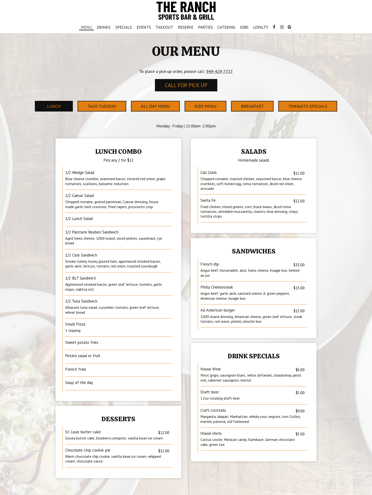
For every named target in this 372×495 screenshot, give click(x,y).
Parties (205, 27)
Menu (86, 27)
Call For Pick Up (186, 85)
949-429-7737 (219, 71)
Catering (226, 27)
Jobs (244, 27)
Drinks (104, 27)
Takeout (163, 27)
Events (144, 27)
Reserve (185, 27)
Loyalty (260, 27)
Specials (123, 27)
